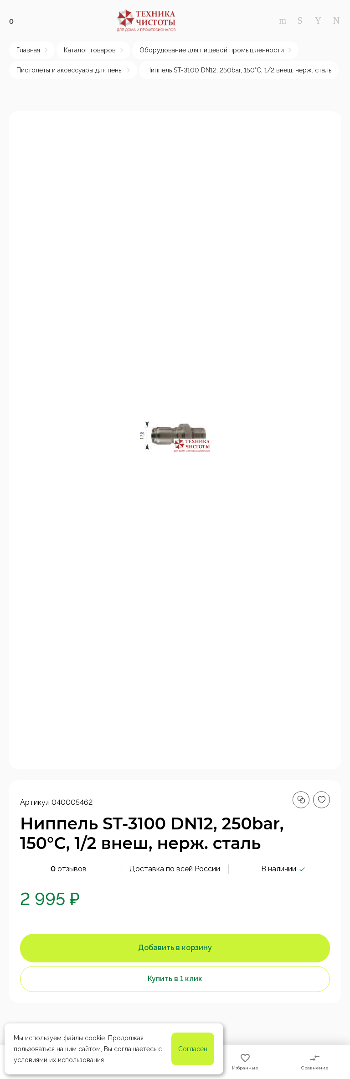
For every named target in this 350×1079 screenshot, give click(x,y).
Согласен (192, 1049)
